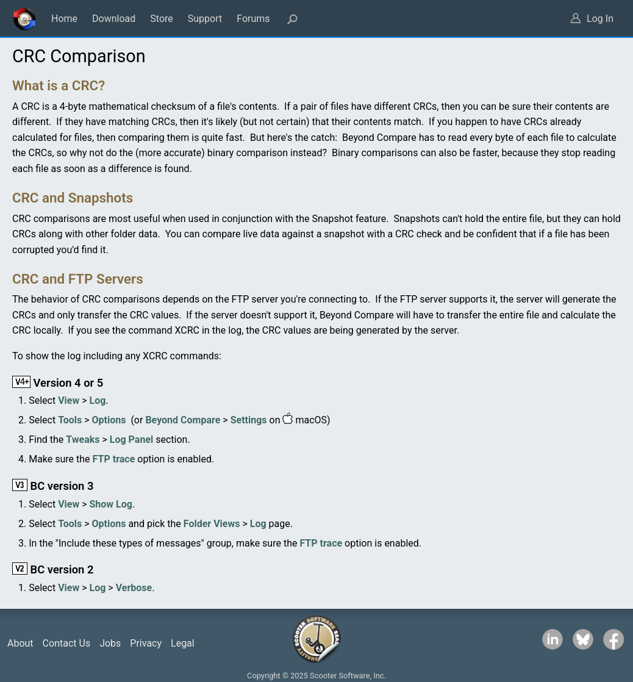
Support (205, 18)
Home (64, 18)
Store (161, 18)
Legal (183, 643)
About (20, 643)
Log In (600, 18)
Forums (253, 18)
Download (113, 18)
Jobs (110, 643)
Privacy (146, 643)
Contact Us (67, 643)
